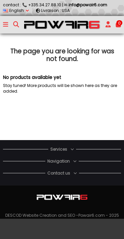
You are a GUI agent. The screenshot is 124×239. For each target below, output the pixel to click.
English (16, 10)
